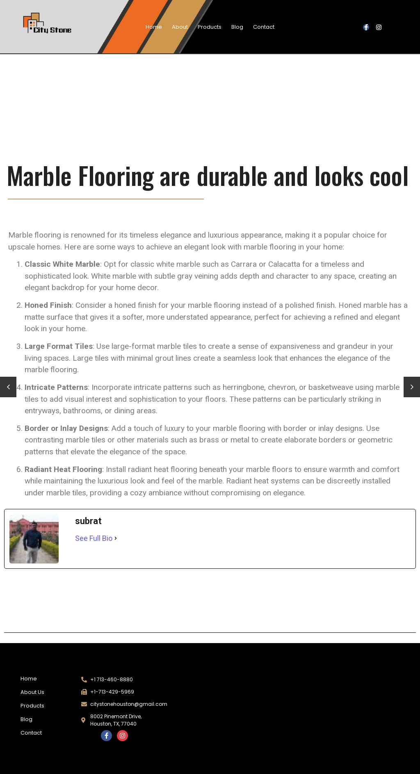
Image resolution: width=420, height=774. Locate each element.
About (180, 27)
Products (209, 27)
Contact (263, 27)
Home (154, 27)
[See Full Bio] (115, 538)
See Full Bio (93, 538)
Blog (237, 27)
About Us (32, 692)
